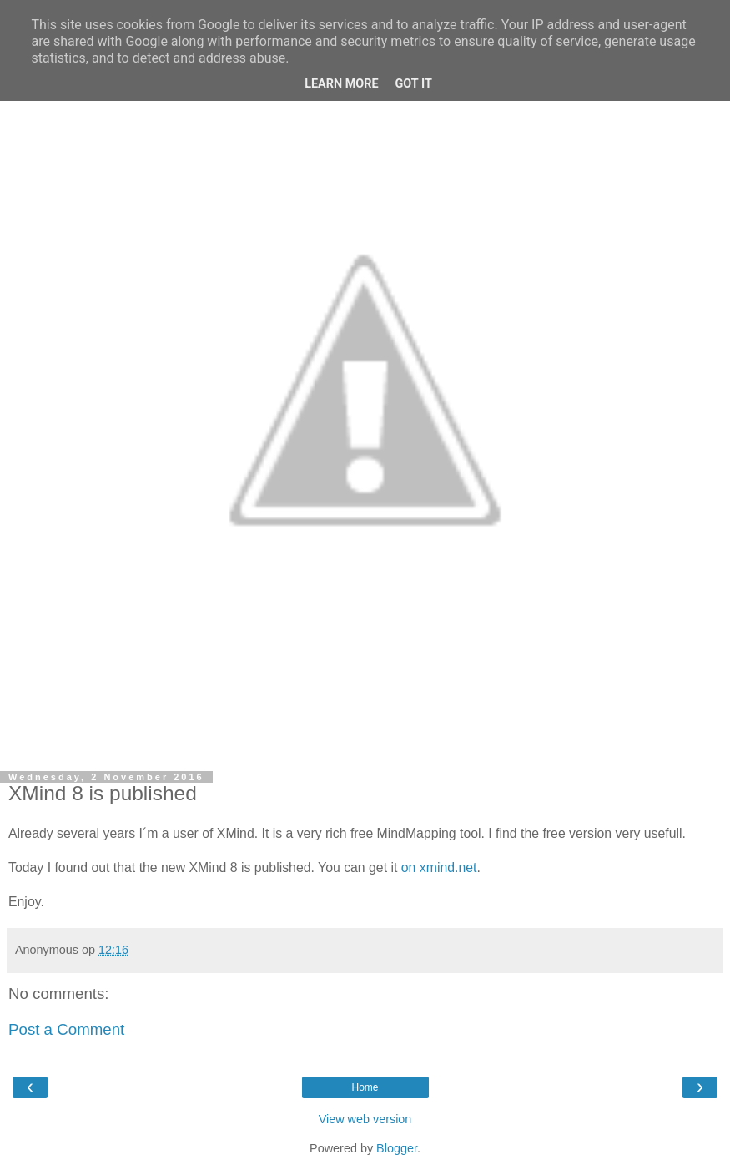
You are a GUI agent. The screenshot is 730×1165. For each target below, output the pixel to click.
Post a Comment (66, 1029)
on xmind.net (439, 867)
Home (364, 1087)
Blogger (396, 1148)
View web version (365, 1119)
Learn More (341, 84)
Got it (413, 84)
